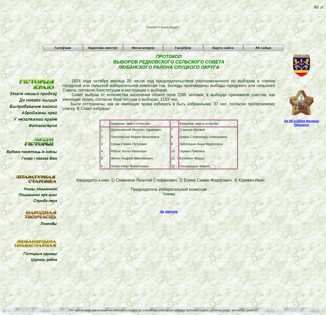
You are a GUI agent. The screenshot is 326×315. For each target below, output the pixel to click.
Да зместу (169, 211)
